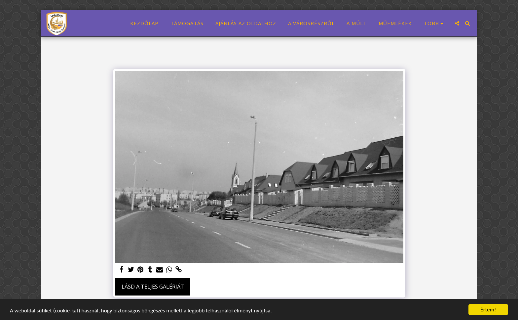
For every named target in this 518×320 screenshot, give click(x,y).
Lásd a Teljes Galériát (153, 286)
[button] (457, 23)
